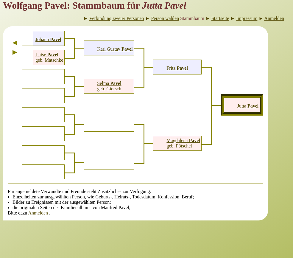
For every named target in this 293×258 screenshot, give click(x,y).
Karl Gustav (115, 49)
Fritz (177, 68)
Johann (48, 39)
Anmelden (38, 212)
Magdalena (183, 140)
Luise (46, 54)
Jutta (248, 105)
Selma (109, 83)
